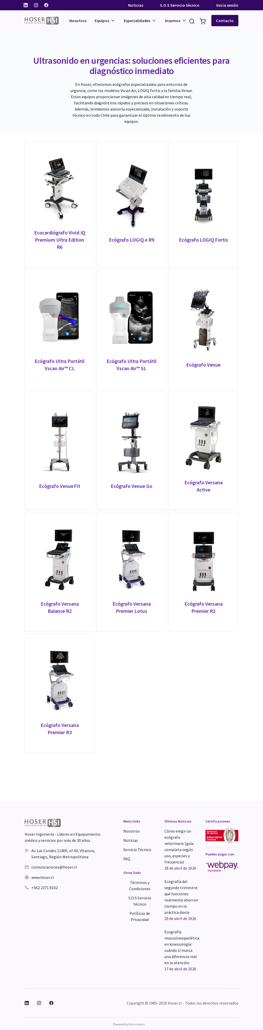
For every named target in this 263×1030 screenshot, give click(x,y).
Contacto (225, 20)
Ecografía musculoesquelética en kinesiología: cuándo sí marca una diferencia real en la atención (181, 950)
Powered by (129, 1024)
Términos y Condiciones (140, 885)
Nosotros (78, 20)
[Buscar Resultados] (192, 20)
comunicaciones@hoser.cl (54, 867)
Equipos (105, 20)
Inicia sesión (227, 5)
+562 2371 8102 (44, 887)
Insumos (176, 20)
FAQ (126, 858)
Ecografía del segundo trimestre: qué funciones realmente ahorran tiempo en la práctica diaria (181, 900)
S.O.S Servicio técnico (180, 5)
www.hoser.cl (42, 877)
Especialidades (140, 20)
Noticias (135, 5)
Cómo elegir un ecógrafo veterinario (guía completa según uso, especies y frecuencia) (180, 849)
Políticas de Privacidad (139, 916)
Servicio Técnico (137, 849)
